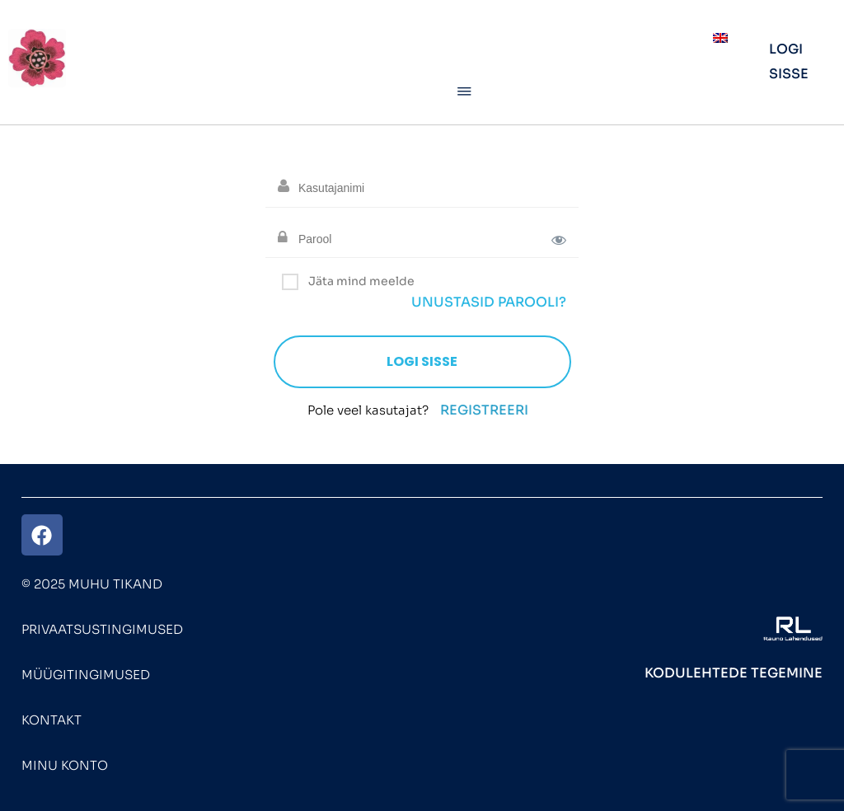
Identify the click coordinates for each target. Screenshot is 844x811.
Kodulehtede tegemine (734, 673)
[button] (464, 92)
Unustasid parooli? (488, 302)
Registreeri (484, 410)
